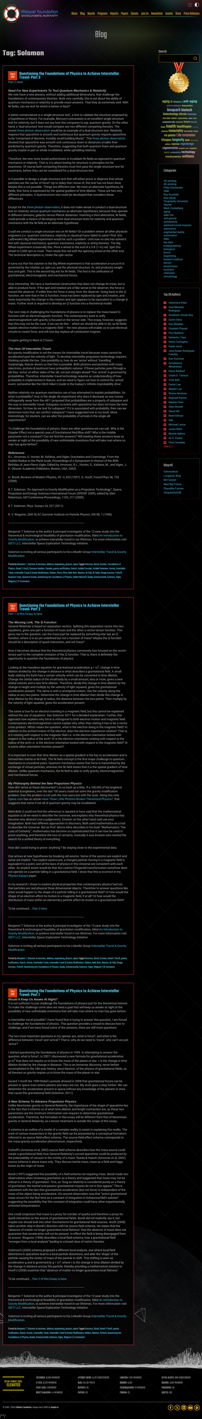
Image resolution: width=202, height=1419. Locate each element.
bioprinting (170, 255)
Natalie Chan (176, 402)
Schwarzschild (100, 577)
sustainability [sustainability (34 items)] (175, 153)
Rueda (90, 577)
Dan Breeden (176, 324)
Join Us (145, 14)
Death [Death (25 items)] (195, 118)
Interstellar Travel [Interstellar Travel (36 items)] (191, 131)
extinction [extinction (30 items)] (179, 122)
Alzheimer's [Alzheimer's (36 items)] (177, 102)
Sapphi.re (54, 1407)
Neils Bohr (72, 573)
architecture (170, 221)
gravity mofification (61, 569)
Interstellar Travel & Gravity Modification (31, 573)
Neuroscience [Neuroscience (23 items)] (194, 141)
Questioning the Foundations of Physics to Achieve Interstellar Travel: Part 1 (69, 993)
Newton (81, 573)
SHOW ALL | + (169, 447)
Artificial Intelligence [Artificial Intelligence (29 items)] (174, 106)
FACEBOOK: (42, 1378)
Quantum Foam (14, 577)
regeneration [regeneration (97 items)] (170, 148)
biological (169, 249)
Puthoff (118, 573)
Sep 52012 (12, 76)
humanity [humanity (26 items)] (195, 127)
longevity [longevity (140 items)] (178, 140)
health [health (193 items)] (171, 126)
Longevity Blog (172, 475)
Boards (91, 14)
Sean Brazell (176, 406)
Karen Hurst (175, 346)
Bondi (96, 564)
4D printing (170, 184)
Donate (134, 14)
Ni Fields (96, 573)
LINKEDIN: (124, 1378)
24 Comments (24, 581)
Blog (82, 14)
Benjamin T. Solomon (26, 564)
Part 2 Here (15, 82)
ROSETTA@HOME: (45, 1393)
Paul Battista (176, 333)
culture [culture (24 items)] (190, 118)
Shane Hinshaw (178, 393)
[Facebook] (170, 1407)
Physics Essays (18, 875)
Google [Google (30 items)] (163, 127)
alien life (168, 215)
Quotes (169, 14)
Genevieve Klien (178, 302)
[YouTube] (190, 1407)
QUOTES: (165, 1393)
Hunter (112, 569)
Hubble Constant (85, 569)
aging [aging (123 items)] (166, 102)
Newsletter (157, 14)
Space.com (15, 799)
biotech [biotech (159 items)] (186, 110)
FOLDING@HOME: (127, 1388)
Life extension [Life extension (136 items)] (186, 135)
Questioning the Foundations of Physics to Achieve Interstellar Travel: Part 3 (69, 75)
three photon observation (33, 130)
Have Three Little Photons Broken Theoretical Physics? (77, 799)
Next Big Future (172, 484)
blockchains (171, 266)
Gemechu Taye (177, 337)
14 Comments (79, 1337)
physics (68, 564)
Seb (171, 420)
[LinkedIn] (183, 1407)
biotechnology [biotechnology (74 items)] (170, 114)
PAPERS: (82, 1393)
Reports (114, 14)
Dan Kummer (176, 358)
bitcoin (167, 262)
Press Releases (192, 14)
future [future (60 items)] (187, 121)
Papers (124, 14)
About (74, 14)
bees (166, 238)
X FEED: (40, 1383)
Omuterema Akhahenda (175, 365)
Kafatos (53, 573)
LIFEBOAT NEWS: (86, 1378)
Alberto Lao (175, 389)
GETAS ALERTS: (168, 1378)
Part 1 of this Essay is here (25, 613)
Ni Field (89, 573)
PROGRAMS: (167, 1388)
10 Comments (109, 967)
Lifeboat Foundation (23, 1407)
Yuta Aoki (174, 379)
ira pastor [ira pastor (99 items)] (170, 135)
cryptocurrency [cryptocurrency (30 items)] (183, 118)
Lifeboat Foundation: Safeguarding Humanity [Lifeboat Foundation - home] (30, 14)
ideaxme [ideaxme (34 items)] (164, 131)
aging (167, 211)
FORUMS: (124, 1393)
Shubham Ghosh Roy (181, 315)
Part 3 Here (39, 908)
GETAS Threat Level (14, 1384)
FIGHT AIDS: (42, 1388)
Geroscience (171, 471)
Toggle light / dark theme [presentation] (197, 5)
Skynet (167, 204)
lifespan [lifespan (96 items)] (166, 140)
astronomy (170, 228)
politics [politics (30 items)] (167, 144)
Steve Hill (174, 411)
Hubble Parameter (100, 569)
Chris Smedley (177, 442)
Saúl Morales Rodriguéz (176, 309)
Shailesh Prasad (178, 328)
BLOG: (81, 1383)
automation (170, 235)
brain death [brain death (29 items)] (166, 118)
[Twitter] (177, 1407)
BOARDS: (165, 1383)
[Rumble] (197, 1407)
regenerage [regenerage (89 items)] (187, 144)
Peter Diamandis (173, 187)
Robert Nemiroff (79, 577)
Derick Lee (175, 384)
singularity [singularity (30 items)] (193, 148)
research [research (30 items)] (182, 148)
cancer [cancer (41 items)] (174, 118)
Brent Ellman (176, 415)
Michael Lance (177, 424)
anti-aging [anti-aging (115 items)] (190, 102)
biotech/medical (173, 259)
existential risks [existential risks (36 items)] (168, 122)
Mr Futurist (170, 479)
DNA (166, 191)
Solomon (111, 577)
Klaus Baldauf (177, 371)
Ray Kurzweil (171, 194)
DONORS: (124, 1383)
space (75, 564)
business (42, 564)
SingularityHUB (172, 492)
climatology (170, 276)
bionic (167, 252)
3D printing (170, 180)
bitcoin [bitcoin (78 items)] (183, 114)
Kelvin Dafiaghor (178, 341)
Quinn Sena (175, 319)
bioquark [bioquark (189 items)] (174, 110)
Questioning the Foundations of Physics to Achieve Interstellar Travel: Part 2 (69, 607)
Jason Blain (175, 429)
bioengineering (172, 245)
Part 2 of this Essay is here (49, 1279)
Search (195, 58)
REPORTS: (83, 1388)
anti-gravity (170, 218)
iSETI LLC (14, 543)
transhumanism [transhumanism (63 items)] (173, 156)
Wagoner (12, 581)
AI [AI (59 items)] (171, 101)
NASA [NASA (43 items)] (187, 140)
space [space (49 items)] (167, 152)
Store (178, 14)
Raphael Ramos (178, 397)
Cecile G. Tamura (178, 375)
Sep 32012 (12, 607)
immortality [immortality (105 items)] (176, 131)
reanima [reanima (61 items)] (175, 144)
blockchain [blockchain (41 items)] (191, 114)
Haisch (74, 569)
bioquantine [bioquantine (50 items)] (187, 105)
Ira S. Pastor (176, 438)
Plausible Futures (174, 488)
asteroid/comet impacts (177, 225)
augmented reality (174, 232)
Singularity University (176, 201)
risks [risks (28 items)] (187, 148)
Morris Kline (62, 573)
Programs (102, 14)
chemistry (169, 273)
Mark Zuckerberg (173, 208)
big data (168, 242)
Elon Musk (170, 198)
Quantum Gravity (29, 577)
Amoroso (89, 564)
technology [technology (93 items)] (188, 152)
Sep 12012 (13, 993)
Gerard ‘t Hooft (22, 569)
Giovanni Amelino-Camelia (40, 569)
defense (50, 564)
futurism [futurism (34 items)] (194, 122)
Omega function (107, 573)
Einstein (103, 564)
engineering (59, 564)
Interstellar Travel (40, 963)
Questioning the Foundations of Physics (55, 577)
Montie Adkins (177, 433)
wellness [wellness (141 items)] (188, 156)
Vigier (118, 577)
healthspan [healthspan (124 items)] (184, 127)
